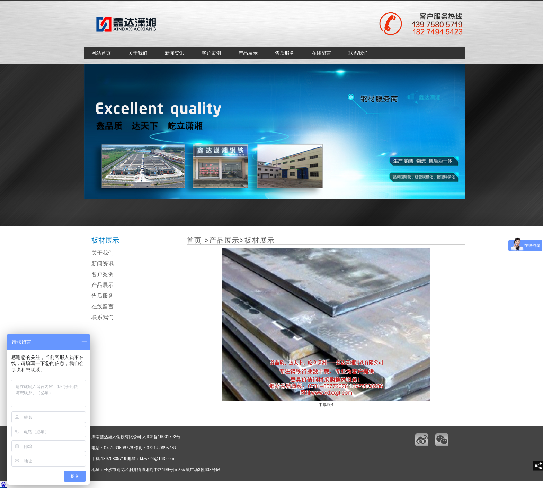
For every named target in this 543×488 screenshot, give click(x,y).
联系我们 (358, 53)
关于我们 (138, 53)
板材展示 (259, 240)
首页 (194, 240)
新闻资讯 (174, 53)
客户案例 (211, 53)
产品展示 (248, 53)
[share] (538, 466)
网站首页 (101, 53)
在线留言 (321, 53)
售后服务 (284, 53)
